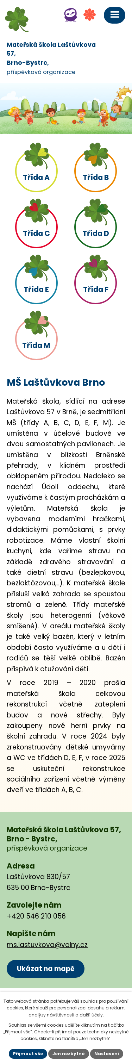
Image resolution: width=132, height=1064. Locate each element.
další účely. (92, 1015)
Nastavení (106, 1054)
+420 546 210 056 (36, 916)
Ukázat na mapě (46, 968)
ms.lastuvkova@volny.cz (47, 945)
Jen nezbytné (68, 1054)
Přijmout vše (28, 1054)
